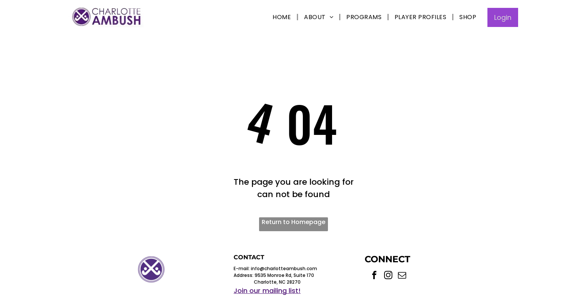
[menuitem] (282, 17)
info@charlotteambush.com (284, 268)
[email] (402, 276)
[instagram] (388, 276)
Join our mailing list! (267, 290)
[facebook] (374, 276)
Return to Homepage (293, 222)
